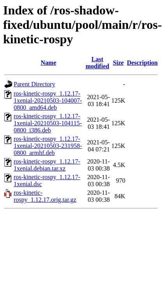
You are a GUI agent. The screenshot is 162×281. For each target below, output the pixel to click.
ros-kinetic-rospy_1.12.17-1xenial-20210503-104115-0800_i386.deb (48, 123)
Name (48, 62)
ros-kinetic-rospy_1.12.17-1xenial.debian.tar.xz (47, 165)
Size (118, 62)
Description (142, 62)
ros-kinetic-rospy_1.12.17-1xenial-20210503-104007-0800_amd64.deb (48, 100)
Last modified (97, 62)
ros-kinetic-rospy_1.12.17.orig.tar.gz (45, 196)
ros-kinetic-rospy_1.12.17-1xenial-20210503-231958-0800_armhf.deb (48, 145)
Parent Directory (34, 84)
